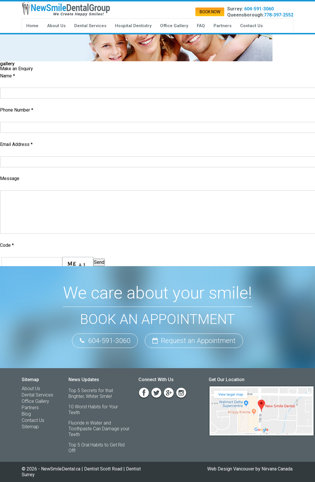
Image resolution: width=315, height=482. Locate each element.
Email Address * (16, 144)
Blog (26, 414)
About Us (56, 25)
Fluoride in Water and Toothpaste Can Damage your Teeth (98, 428)
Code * (7, 245)
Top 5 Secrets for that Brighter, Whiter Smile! (90, 393)
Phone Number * (16, 110)
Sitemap (30, 426)
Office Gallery (174, 25)
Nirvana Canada (277, 469)
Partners (222, 25)
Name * (7, 76)
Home (32, 25)
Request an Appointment (194, 341)
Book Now (210, 12)
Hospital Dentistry (133, 25)
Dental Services (90, 25)
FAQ (201, 25)
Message (9, 178)
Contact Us (251, 25)
